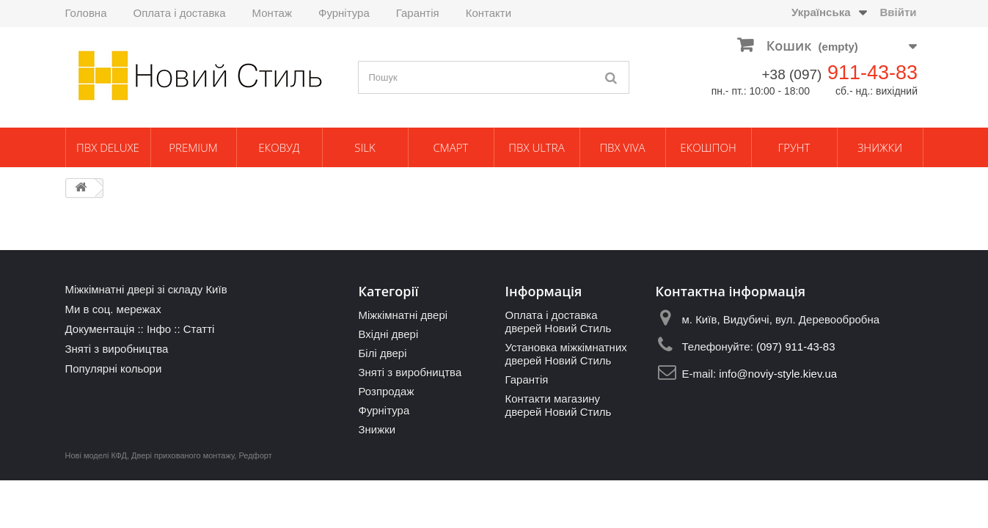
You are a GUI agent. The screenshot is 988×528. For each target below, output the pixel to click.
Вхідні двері (388, 334)
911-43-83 (872, 73)
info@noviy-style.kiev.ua (778, 373)
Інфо (159, 329)
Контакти (488, 13)
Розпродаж (386, 391)
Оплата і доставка (179, 13)
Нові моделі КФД (96, 455)
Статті (199, 329)
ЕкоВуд (278, 147)
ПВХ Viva (622, 147)
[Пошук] (611, 77)
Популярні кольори (113, 368)
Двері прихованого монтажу (182, 455)
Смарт (451, 147)
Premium (193, 147)
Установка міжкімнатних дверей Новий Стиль (565, 354)
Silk (364, 147)
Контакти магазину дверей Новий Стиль (558, 405)
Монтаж (272, 13)
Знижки (879, 147)
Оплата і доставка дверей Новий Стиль (558, 321)
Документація (100, 329)
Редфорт (254, 455)
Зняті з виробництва (117, 348)
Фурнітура (344, 13)
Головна (86, 13)
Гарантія (417, 13)
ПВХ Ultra (536, 147)
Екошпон (708, 147)
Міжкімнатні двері (402, 315)
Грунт (794, 147)
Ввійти (897, 12)
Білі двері (382, 353)
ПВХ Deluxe (107, 147)
